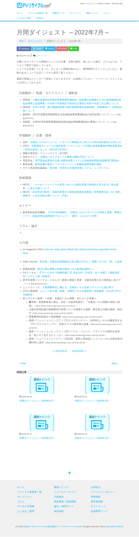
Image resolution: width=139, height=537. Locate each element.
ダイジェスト (42, 56)
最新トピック (92, 13)
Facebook (24, 49)
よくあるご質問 (24, 18)
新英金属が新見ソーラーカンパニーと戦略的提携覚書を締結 (68, 164)
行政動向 (59, 497)
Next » (115, 363)
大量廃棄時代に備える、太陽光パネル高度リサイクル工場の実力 (78, 287)
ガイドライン (75, 13)
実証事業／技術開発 (65, 501)
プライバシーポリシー (103, 492)
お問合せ (40, 18)
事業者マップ (59, 13)
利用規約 (96, 497)
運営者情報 (97, 501)
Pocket (64, 49)
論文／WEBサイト (64, 506)
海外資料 (59, 511)
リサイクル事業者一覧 (38, 13)
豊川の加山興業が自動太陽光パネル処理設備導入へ (65, 269)
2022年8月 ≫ (79, 351)
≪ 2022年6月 (59, 351)
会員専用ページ (99, 511)
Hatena (51, 49)
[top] (69, 473)
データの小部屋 (25, 506)
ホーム (20, 13)
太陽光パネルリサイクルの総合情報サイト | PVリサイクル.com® (53, 527)
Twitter (38, 49)
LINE (76, 49)
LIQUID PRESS (116, 527)
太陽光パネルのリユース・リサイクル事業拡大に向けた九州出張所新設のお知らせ (75, 142)
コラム (106, 13)
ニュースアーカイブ (65, 492)
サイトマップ (98, 506)
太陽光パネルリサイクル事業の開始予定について (67, 157)
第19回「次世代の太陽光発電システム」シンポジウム (79, 168)
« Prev (22, 363)
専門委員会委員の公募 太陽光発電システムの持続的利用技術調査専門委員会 (77, 160)
